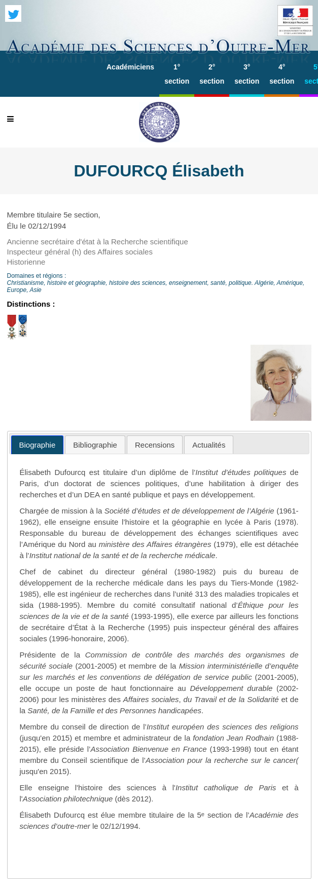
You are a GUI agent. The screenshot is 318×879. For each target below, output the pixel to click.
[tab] (37, 444)
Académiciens (130, 67)
